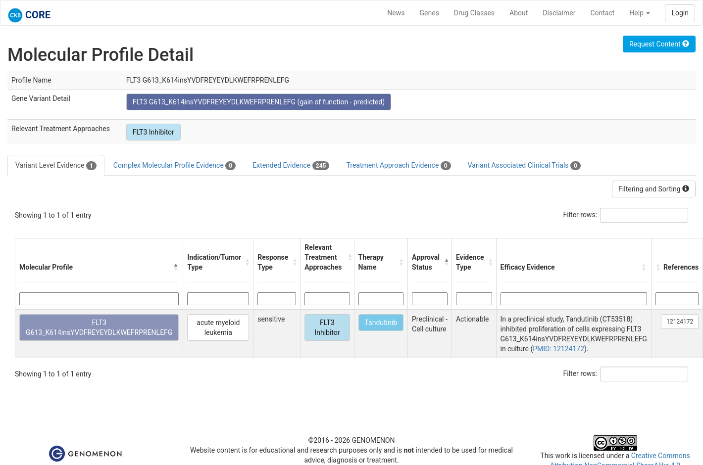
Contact (602, 13)
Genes (429, 13)
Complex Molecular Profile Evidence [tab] (174, 165)
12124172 (679, 321)
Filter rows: (580, 215)
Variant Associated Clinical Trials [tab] (524, 165)
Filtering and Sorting (653, 189)
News (395, 13)
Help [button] (639, 13)
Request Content (659, 44)
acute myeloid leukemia (218, 327)
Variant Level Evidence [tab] (56, 165)
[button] (176, 267)
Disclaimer (559, 13)
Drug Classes (474, 13)
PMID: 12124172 (558, 349)
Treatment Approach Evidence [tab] (398, 165)
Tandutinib (381, 322)
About (518, 13)
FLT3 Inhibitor (153, 132)
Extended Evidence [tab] (290, 165)
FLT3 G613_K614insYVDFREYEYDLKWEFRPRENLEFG (99, 327)
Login (680, 13)
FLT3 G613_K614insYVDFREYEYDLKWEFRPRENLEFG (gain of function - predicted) (259, 102)
